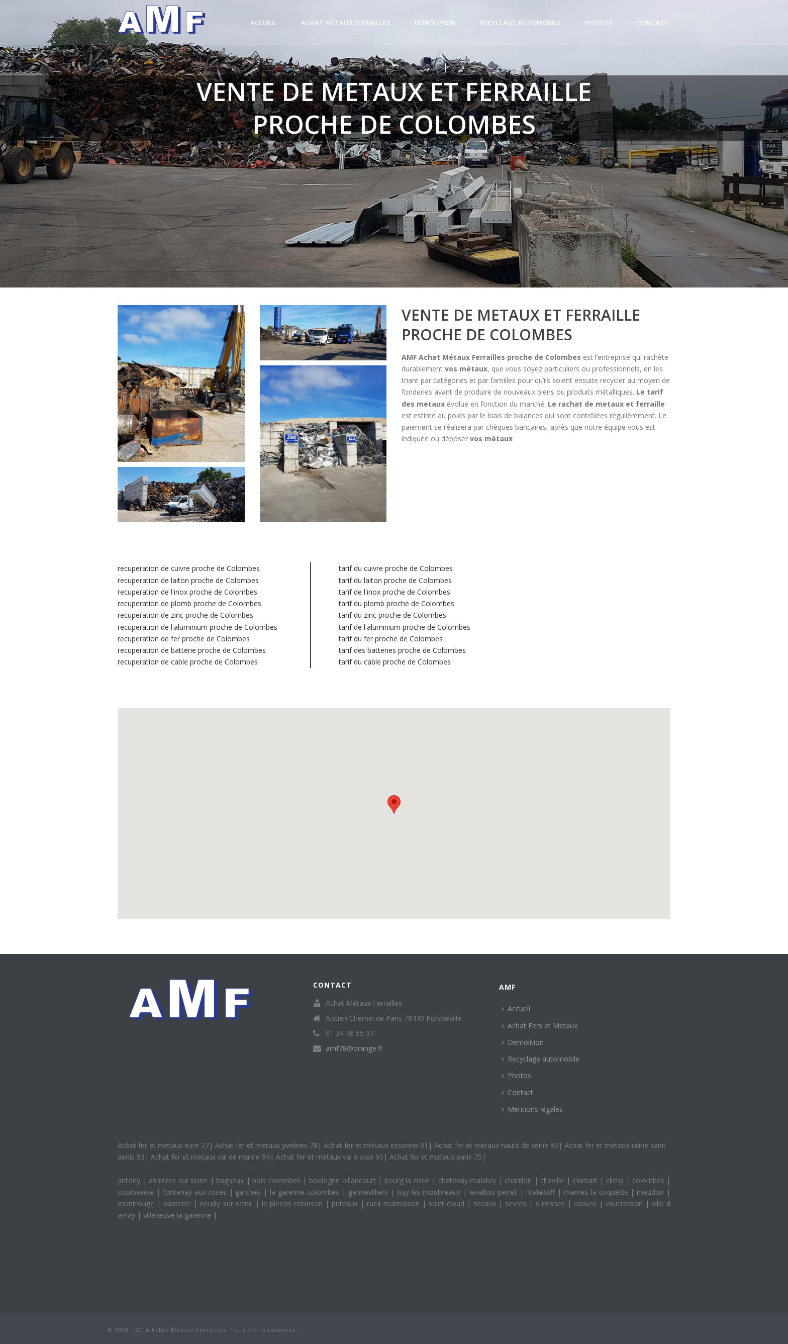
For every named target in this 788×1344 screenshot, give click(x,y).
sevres (517, 1203)
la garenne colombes (306, 1192)
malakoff (541, 1192)
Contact (652, 22)
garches (249, 1192)
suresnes (551, 1203)
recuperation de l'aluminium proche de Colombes (197, 627)
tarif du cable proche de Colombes (395, 661)
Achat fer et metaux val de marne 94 (210, 1157)
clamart (586, 1180)
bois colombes (277, 1180)
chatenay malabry (468, 1180)
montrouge (137, 1203)
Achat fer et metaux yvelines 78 (266, 1145)
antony (130, 1180)
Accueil (263, 22)
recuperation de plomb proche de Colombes (189, 603)
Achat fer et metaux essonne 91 (376, 1145)
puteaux (346, 1203)
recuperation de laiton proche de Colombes (188, 580)
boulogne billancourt (343, 1180)
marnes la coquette (597, 1192)
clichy (616, 1180)
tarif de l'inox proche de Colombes (394, 592)
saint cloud (448, 1203)
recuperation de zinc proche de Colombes (185, 615)
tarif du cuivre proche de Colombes (396, 568)
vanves (586, 1203)
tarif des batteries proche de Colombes (402, 650)
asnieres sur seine (179, 1180)
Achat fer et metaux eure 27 (163, 1145)
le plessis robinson (293, 1203)
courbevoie (137, 1192)
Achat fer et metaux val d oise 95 (329, 1157)
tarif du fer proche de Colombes (391, 638)
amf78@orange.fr (354, 1048)
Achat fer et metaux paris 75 (435, 1157)
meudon (651, 1192)
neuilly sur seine (227, 1203)
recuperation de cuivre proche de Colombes (189, 568)
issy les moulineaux (430, 1192)
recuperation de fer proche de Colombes (184, 638)
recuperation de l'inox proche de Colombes (187, 592)
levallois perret (494, 1192)
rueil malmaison (394, 1203)
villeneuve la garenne (178, 1215)
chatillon (519, 1180)
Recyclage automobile (520, 22)
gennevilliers (369, 1192)
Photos (599, 22)
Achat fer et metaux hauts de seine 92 (496, 1145)
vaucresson (625, 1203)
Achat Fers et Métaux (539, 1025)
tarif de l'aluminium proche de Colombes (404, 627)
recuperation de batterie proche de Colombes (192, 650)
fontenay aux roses (196, 1192)
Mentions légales (532, 1109)
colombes (649, 1180)
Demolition (435, 22)
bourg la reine (408, 1180)
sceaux (486, 1203)
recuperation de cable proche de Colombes (188, 661)
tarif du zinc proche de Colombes (392, 615)
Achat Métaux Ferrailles (345, 22)
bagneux (231, 1180)
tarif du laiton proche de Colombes (395, 580)
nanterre (178, 1203)
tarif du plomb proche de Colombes (396, 603)
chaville (553, 1180)
